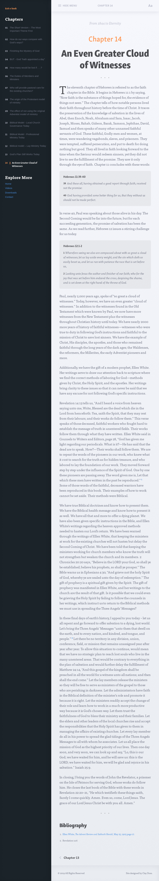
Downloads (11, 192)
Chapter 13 (71, 857)
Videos (8, 188)
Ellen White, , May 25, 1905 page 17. (98, 834)
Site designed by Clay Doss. (139, 873)
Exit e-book (11, 8)
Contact (9, 197)
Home (8, 183)
